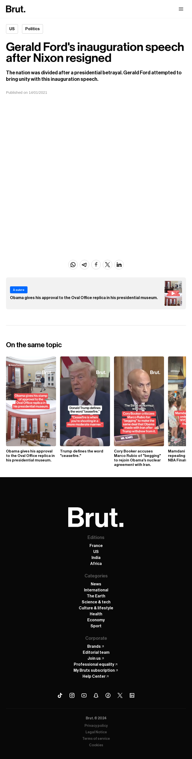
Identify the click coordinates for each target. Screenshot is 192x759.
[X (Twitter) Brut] (120, 695)
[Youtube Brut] (84, 695)
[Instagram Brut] (72, 695)
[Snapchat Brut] (96, 695)
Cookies (96, 745)
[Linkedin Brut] (132, 695)
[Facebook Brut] (108, 695)
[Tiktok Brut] (60, 695)
